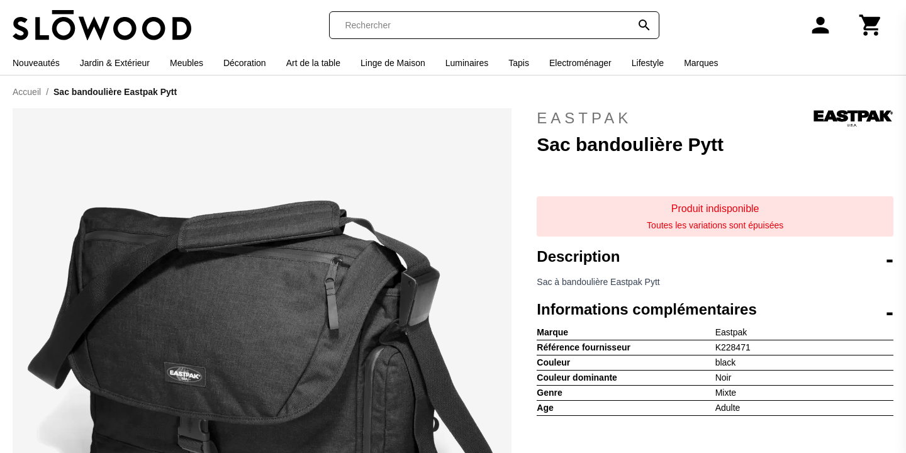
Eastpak (715, 118)
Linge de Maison (393, 63)
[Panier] (870, 25)
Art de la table (313, 63)
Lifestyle (648, 63)
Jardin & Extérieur (115, 63)
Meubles (186, 63)
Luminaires (466, 63)
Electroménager (580, 63)
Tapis (518, 63)
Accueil (27, 92)
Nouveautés (36, 63)
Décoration (244, 63)
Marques (701, 63)
